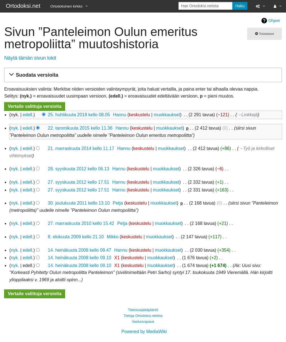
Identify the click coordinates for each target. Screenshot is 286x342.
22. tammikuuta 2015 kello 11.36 (80, 128)
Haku (240, 6)
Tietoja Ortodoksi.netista (142, 316)
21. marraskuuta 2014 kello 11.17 (81, 148)
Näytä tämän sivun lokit (30, 58)
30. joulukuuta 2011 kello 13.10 (79, 203)
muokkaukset (167, 114)
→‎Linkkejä (247, 114)
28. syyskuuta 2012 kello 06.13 (78, 168)
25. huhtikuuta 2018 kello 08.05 (79, 114)
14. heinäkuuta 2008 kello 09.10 (79, 257)
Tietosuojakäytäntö (143, 310)
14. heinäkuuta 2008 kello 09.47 (79, 250)
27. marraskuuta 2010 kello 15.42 (81, 223)
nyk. (15, 128)
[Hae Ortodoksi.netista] (205, 6)
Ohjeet (274, 20)
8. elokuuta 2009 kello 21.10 (76, 236)
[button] (142, 75)
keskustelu (139, 114)
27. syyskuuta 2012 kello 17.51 (78, 182)
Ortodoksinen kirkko (66, 6)
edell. (28, 114)
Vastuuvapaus (143, 321)
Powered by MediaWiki (144, 331)
